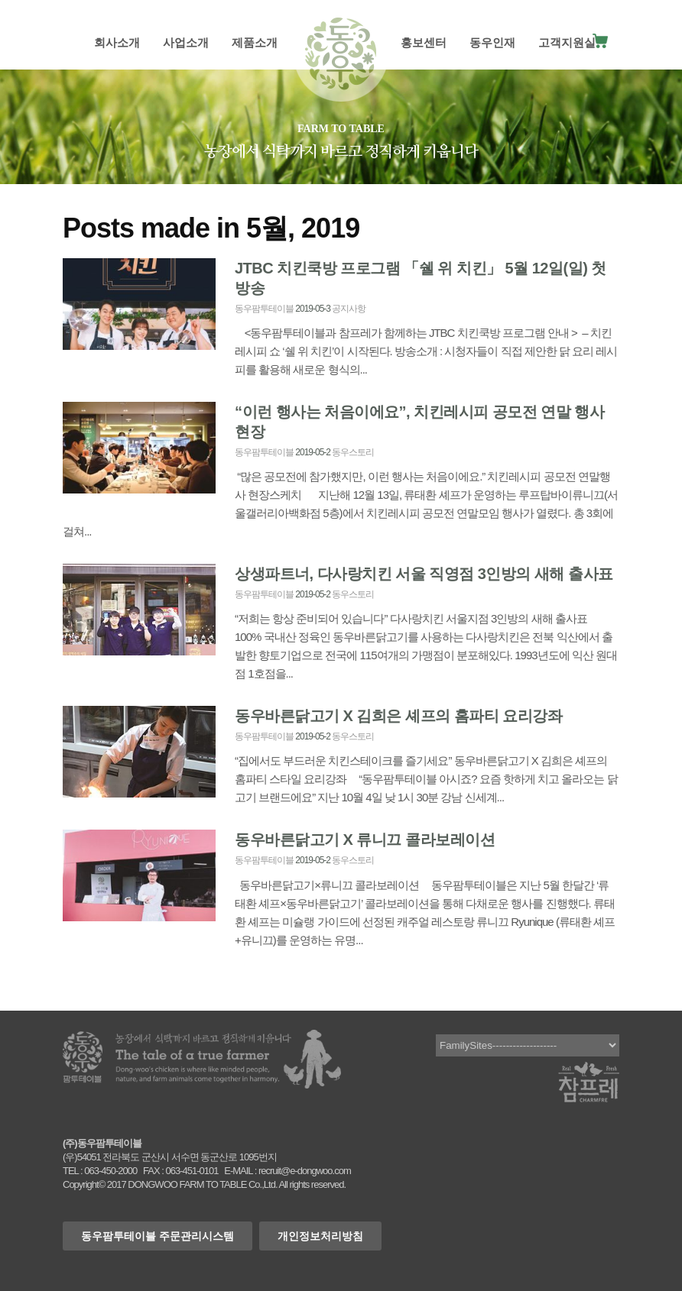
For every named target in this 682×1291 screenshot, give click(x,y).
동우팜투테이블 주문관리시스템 (157, 1236)
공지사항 (348, 308)
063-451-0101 (191, 1170)
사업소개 (186, 42)
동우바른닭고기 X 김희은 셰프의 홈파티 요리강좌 (398, 715)
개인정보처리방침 (320, 1236)
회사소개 (117, 42)
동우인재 (492, 42)
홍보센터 (424, 42)
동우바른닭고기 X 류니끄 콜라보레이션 (365, 839)
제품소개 (255, 42)
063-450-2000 (110, 1170)
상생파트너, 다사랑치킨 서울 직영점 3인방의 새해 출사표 (424, 573)
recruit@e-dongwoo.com (304, 1170)
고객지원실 (567, 42)
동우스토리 (353, 452)
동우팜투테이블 (264, 308)
